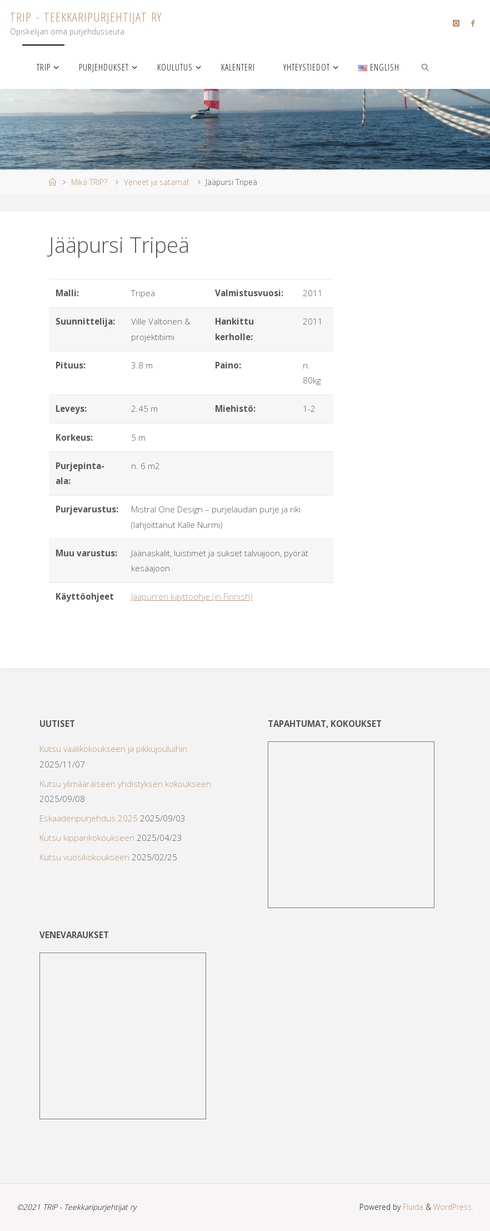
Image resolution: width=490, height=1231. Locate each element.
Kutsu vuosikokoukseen (84, 857)
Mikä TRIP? (89, 182)
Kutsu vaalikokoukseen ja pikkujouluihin (113, 748)
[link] (426, 66)
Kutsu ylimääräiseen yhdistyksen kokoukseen (125, 783)
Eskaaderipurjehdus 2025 (88, 818)
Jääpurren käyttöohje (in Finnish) (192, 596)
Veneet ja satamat (156, 182)
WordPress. (453, 1207)
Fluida (412, 1207)
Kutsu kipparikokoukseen (86, 837)
